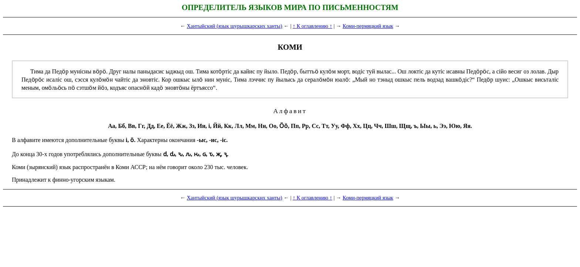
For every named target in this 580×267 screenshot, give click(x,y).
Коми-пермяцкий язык (368, 26)
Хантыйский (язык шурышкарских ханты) (234, 26)
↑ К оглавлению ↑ (312, 26)
